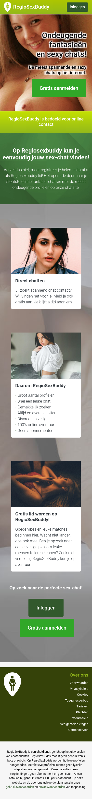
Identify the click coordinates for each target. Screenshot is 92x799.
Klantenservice (78, 730)
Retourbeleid (79, 718)
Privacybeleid (79, 689)
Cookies (82, 694)
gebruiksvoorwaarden (20, 787)
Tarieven (82, 706)
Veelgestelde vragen (74, 724)
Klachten (82, 712)
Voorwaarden (79, 683)
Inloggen (77, 7)
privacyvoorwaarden (52, 787)
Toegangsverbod (76, 700)
